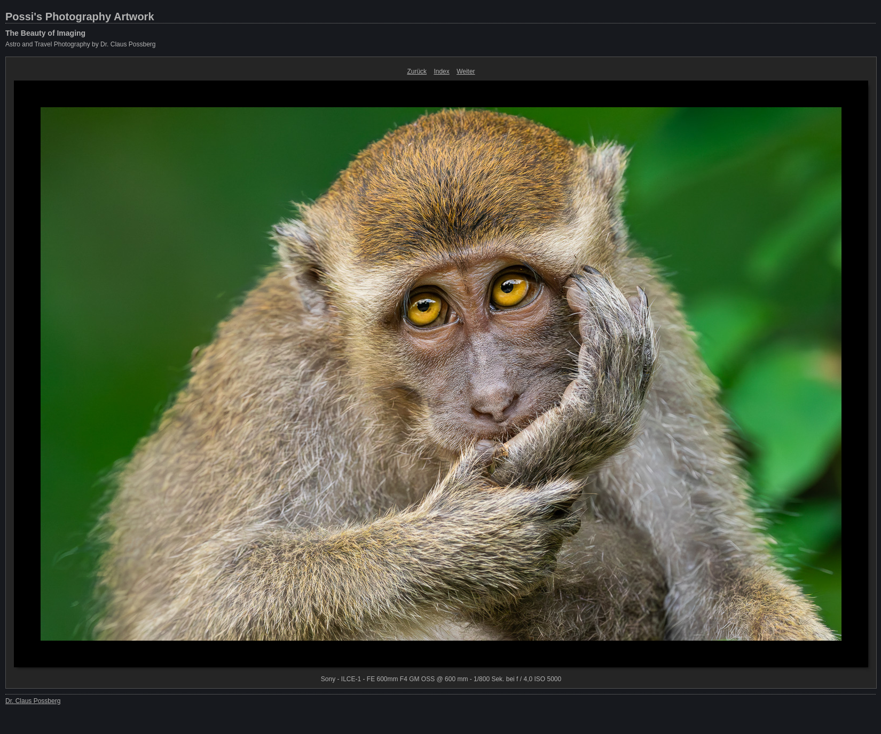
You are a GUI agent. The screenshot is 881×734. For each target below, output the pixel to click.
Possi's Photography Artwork (79, 16)
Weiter (466, 71)
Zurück (417, 71)
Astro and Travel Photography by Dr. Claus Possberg (80, 44)
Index (441, 71)
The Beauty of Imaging (45, 33)
